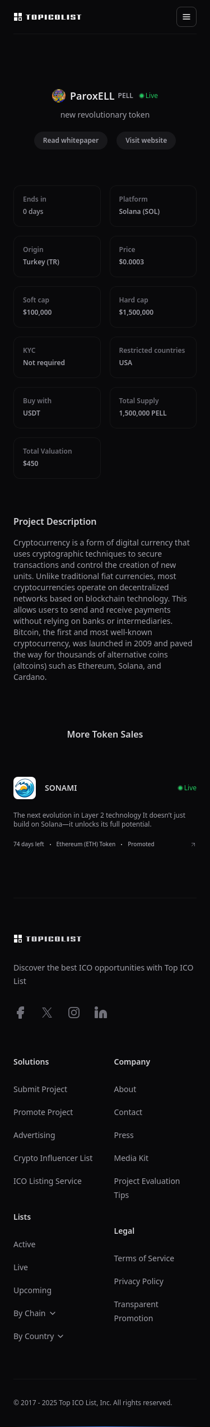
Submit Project (40, 1089)
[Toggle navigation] (186, 17)
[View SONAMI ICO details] (193, 844)
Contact (128, 1112)
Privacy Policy (139, 1281)
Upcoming (32, 1290)
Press (124, 1135)
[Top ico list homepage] (47, 16)
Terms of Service (144, 1258)
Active (24, 1244)
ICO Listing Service (47, 1181)
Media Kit (131, 1158)
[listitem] (105, 812)
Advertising (34, 1135)
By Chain (35, 1313)
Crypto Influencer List (52, 1158)
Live (20, 1267)
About (125, 1089)
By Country (39, 1336)
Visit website (146, 140)
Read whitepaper (71, 140)
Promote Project (43, 1112)
